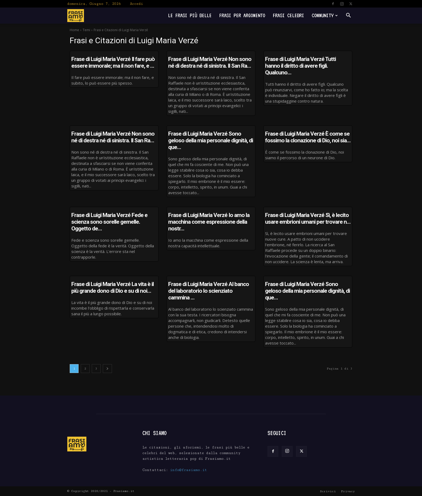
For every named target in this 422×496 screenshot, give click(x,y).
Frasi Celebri (288, 15)
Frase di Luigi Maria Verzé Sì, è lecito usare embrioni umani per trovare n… (307, 218)
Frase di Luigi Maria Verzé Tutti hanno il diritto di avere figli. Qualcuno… (300, 66)
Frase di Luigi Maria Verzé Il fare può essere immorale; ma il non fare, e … (113, 62)
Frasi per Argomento (242, 15)
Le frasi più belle (190, 15)
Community (325, 15)
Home (74, 30)
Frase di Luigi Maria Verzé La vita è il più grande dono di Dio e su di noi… (112, 287)
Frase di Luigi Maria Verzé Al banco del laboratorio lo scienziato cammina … (208, 291)
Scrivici (328, 491)
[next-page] (107, 368)
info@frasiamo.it (188, 470)
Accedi (136, 4)
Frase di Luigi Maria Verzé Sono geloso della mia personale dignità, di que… (210, 140)
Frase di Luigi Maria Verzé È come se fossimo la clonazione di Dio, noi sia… (307, 137)
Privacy (348, 491)
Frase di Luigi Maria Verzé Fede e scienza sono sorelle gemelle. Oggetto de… (109, 222)
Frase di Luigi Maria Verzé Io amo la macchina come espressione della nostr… (208, 222)
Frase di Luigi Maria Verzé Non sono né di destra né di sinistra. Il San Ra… (209, 62)
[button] (348, 16)
